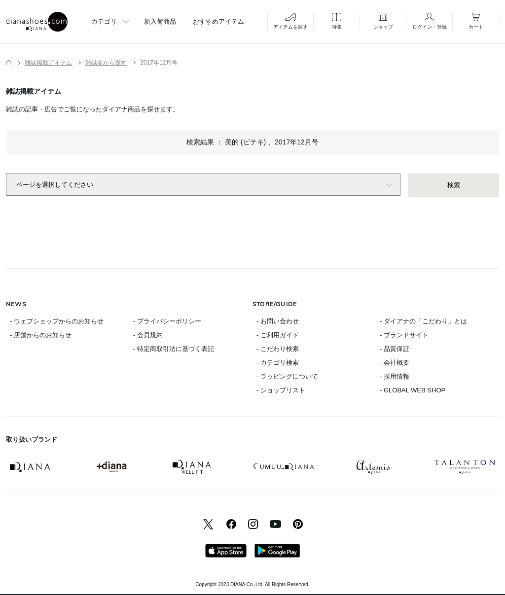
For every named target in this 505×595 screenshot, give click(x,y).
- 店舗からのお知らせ (41, 335)
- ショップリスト (280, 390)
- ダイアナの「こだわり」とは (423, 321)
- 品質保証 (394, 348)
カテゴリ (104, 21)
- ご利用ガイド (277, 335)
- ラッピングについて (287, 376)
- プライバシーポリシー (167, 321)
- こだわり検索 (277, 348)
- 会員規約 (148, 335)
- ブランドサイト (404, 335)
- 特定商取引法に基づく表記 (173, 348)
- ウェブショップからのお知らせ (57, 321)
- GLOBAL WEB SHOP (412, 390)
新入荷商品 (160, 21)
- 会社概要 (394, 362)
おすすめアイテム (218, 21)
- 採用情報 (394, 376)
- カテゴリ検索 (277, 362)
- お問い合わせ (277, 321)
